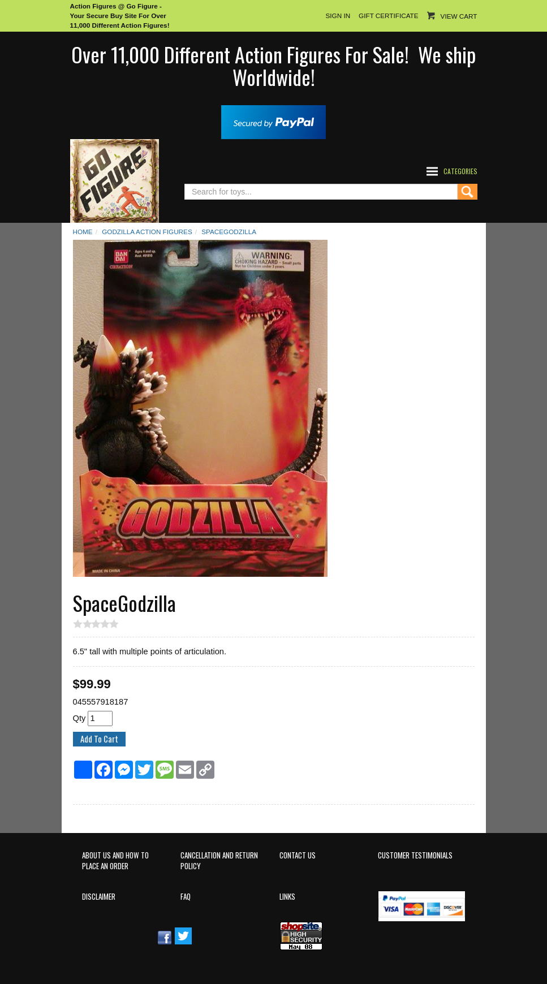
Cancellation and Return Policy (219, 860)
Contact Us (297, 855)
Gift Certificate (388, 15)
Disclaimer (98, 896)
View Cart (459, 16)
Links (287, 896)
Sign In (337, 15)
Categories (460, 171)
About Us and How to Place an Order (115, 860)
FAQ (185, 896)
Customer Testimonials (415, 855)
